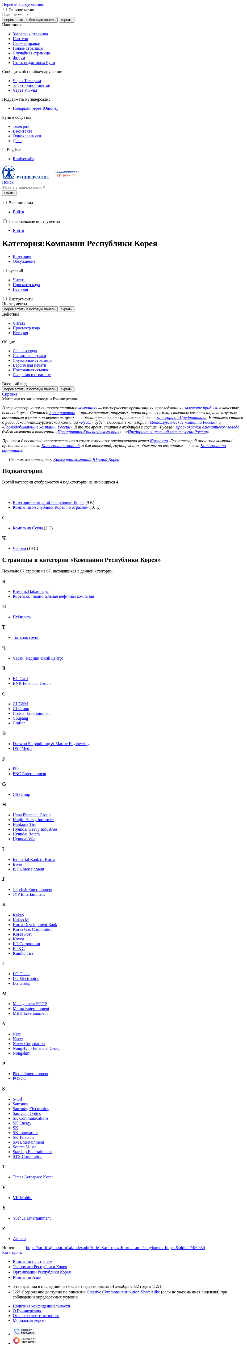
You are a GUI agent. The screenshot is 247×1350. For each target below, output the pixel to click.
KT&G (19, 948)
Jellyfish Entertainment (32, 889)
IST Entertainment (28, 869)
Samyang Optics (27, 1113)
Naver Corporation (29, 1043)
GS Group (21, 794)
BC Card (20, 678)
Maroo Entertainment (31, 1008)
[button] (5, 9)
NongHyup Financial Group (37, 1048)
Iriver (17, 864)
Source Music (24, 1147)
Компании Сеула (28, 528)
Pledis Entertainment (30, 1073)
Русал (86, 422)
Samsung (20, 1104)
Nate (17, 1034)
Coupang (20, 718)
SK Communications (30, 1118)
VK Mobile (22, 1197)
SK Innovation (25, 1132)
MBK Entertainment (30, 1013)
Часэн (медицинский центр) (38, 658)
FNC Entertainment (29, 773)
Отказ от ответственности (36, 1315)
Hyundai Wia (24, 839)
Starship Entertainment (32, 1151)
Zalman (19, 1238)
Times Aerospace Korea (33, 1177)
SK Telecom (23, 1137)
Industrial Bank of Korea (34, 859)
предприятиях (62, 412)
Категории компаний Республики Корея (48, 502)
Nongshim (22, 1053)
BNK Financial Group (32, 683)
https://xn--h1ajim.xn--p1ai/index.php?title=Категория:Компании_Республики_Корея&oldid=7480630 (115, 1247)
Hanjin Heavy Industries (33, 819)
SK (15, 1128)
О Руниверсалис (27, 1311)
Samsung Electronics (31, 1108)
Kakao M (21, 920)
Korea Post (22, 934)
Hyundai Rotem (26, 834)
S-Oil (17, 1099)
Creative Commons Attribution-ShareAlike (123, 1292)
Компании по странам (32, 1261)
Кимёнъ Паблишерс (31, 591)
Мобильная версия (29, 1320)
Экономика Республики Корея (40, 1266)
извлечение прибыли (200, 408)
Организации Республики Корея (42, 1272)
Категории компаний (60, 445)
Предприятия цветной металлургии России (167, 432)
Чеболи (19, 548)
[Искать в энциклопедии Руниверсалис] (25, 187)
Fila (16, 769)
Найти (9, 193)
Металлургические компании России (182, 422)
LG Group (21, 983)
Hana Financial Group (32, 815)
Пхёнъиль (22, 617)
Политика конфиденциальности (41, 1306)
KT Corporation (26, 943)
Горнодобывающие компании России (37, 427)
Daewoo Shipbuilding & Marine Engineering (51, 743)
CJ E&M (20, 704)
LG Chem (21, 973)
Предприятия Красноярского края (88, 432)
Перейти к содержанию (23, 4)
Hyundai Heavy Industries (35, 829)
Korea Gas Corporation (32, 929)
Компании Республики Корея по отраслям (51, 507)
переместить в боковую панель (30, 20)
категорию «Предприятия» (181, 417)
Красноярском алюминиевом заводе (207, 427)
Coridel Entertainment (32, 713)
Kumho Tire (23, 953)
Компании (159, 441)
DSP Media (22, 748)
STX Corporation (28, 1156)
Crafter (19, 723)
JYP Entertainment (29, 894)
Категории (11, 1252)
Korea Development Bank (35, 924)
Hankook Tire (24, 824)
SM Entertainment (28, 1142)
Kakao (18, 915)
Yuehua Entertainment (32, 1218)
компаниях (87, 408)
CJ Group (21, 708)
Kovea (18, 939)
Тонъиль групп (26, 637)
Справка (9, 394)
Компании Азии (27, 1277)
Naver (18, 1039)
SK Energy (22, 1123)
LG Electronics (26, 978)
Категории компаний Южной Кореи (86, 459)
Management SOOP (30, 1003)
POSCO (20, 1078)
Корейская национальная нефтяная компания (53, 596)
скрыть (66, 20)
